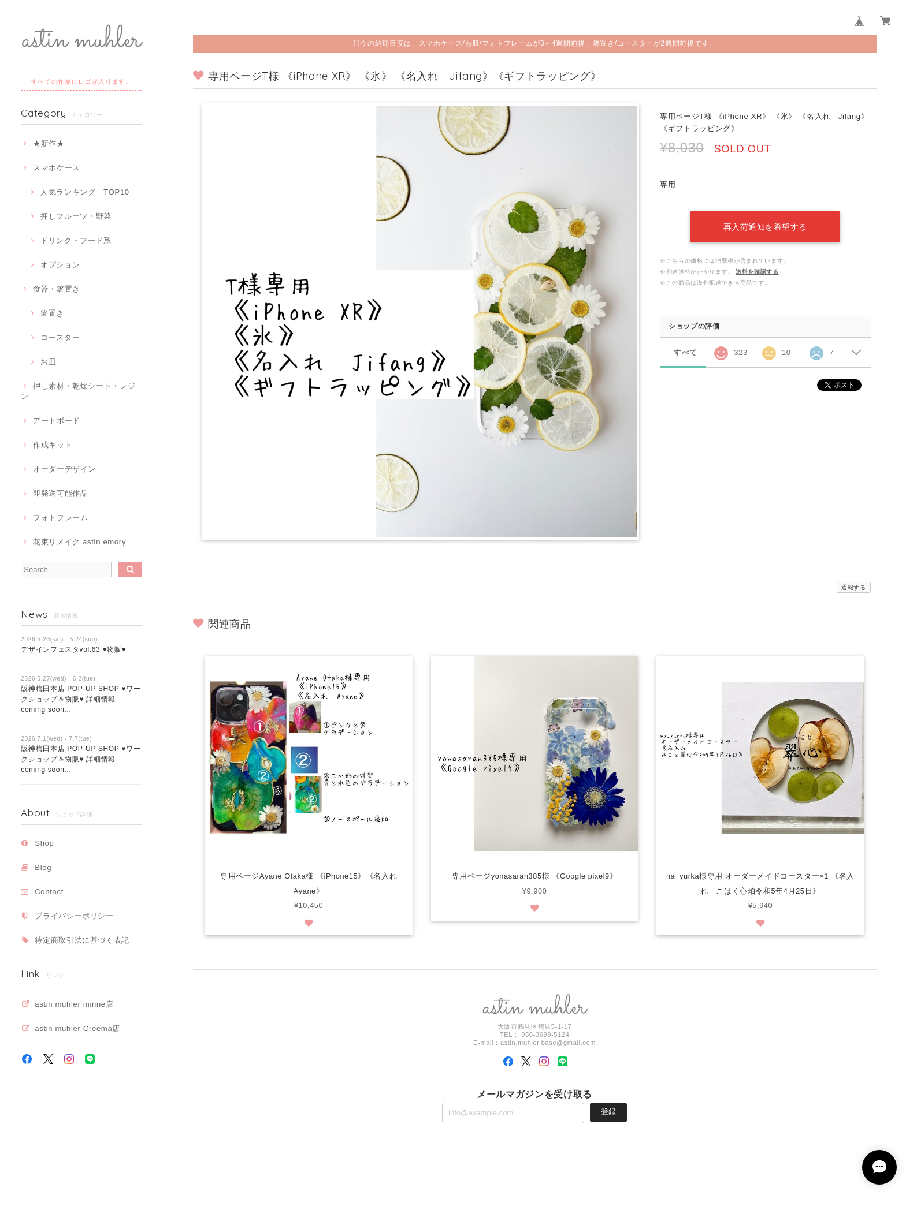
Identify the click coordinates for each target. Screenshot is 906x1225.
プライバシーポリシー (74, 916)
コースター (60, 337)
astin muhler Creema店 (77, 1028)
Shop (44, 843)
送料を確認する (757, 271)
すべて (685, 352)
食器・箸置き (56, 289)
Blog (43, 867)
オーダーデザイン (64, 469)
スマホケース (56, 167)
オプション (60, 264)
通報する (853, 587)
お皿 (48, 361)
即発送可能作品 (60, 493)
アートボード (56, 420)
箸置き (52, 313)
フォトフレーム (60, 517)
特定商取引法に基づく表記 (82, 940)
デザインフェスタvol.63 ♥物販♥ (73, 649)
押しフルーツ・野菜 (76, 216)
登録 (608, 1112)
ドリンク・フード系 (76, 240)
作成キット (52, 444)
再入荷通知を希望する (765, 226)
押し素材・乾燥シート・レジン (78, 391)
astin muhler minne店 (74, 1004)
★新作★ (49, 143)
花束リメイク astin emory (79, 541)
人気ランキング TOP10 (84, 192)
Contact (49, 891)
